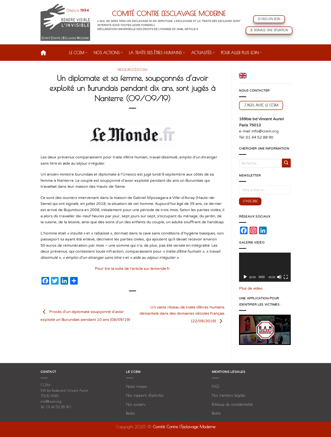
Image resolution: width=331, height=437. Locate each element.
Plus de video (251, 288)
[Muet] (279, 277)
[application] (265, 267)
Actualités (203, 52)
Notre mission (136, 386)
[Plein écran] (285, 277)
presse (122, 70)
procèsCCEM (137, 70)
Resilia (130, 413)
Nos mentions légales (228, 395)
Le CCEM (78, 52)
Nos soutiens (135, 404)
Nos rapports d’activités (144, 395)
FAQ (215, 386)
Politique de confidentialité (232, 404)
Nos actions (108, 52)
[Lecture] (245, 277)
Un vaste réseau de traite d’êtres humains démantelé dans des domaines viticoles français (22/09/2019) (182, 314)
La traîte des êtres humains (157, 52)
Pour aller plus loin (241, 52)
